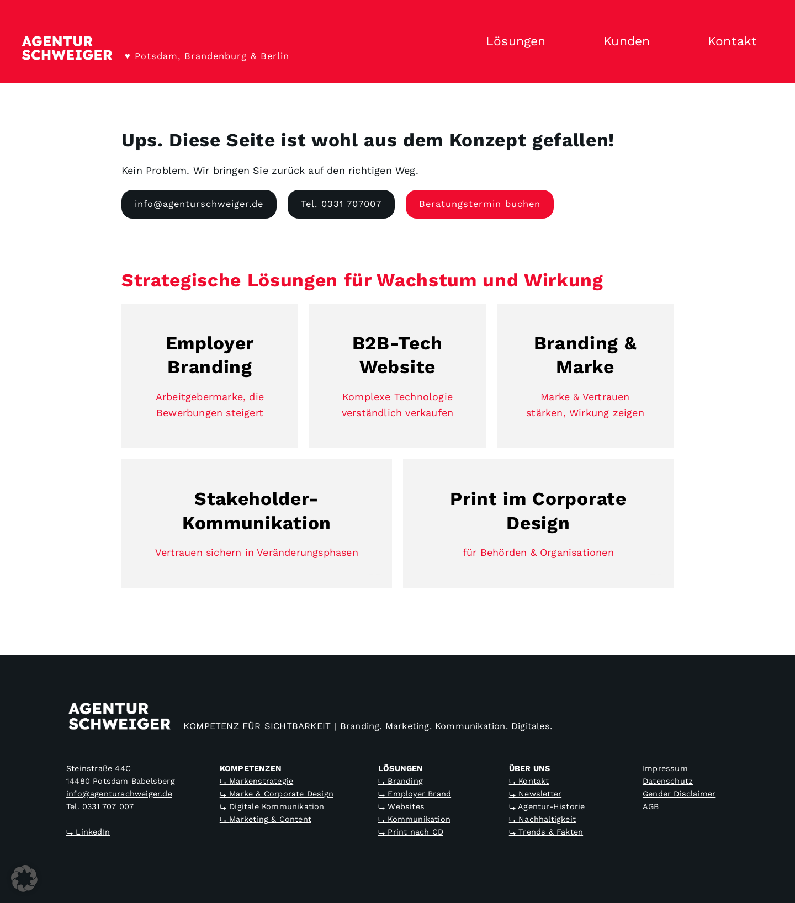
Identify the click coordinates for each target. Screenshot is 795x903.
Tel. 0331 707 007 (100, 806)
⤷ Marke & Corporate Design (276, 793)
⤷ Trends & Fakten (546, 831)
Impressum (665, 768)
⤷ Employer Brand (414, 793)
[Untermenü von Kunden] (670, 42)
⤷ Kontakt (529, 781)
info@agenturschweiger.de (199, 204)
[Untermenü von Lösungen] (565, 42)
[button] (24, 878)
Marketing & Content (270, 819)
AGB (651, 806)
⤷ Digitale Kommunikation (272, 806)
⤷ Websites (401, 806)
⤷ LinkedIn (88, 831)
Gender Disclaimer (679, 793)
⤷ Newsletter (535, 793)
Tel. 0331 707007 (341, 204)
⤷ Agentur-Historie (547, 806)
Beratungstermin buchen (479, 204)
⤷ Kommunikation (414, 819)
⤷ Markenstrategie (256, 781)
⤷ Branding (400, 781)
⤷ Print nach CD (410, 831)
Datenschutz (668, 781)
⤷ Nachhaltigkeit (542, 819)
